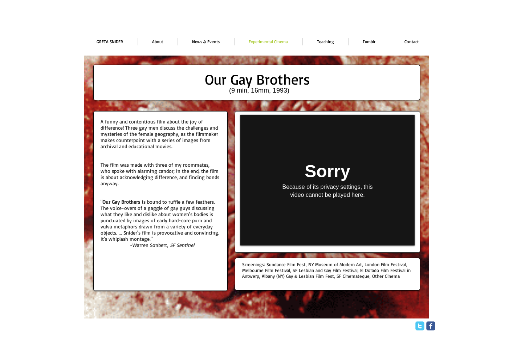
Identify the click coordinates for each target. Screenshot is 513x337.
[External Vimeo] (327, 180)
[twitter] (419, 325)
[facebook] (430, 325)
